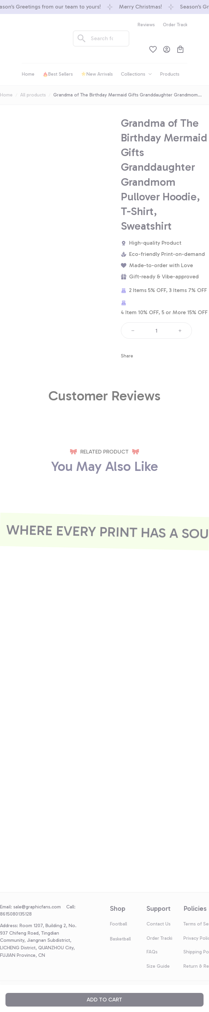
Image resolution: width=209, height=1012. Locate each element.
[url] (39, 907)
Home (6, 95)
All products (33, 95)
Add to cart (104, 999)
